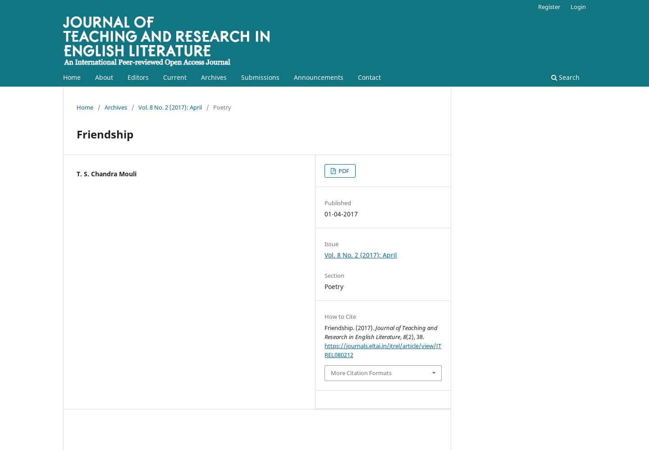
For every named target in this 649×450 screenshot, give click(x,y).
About (104, 77)
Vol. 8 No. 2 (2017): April (170, 107)
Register (549, 7)
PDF (343, 171)
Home (72, 77)
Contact (369, 77)
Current (175, 77)
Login (578, 7)
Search (565, 77)
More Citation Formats (361, 373)
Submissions (260, 77)
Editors (138, 77)
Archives (214, 77)
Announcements (318, 77)
